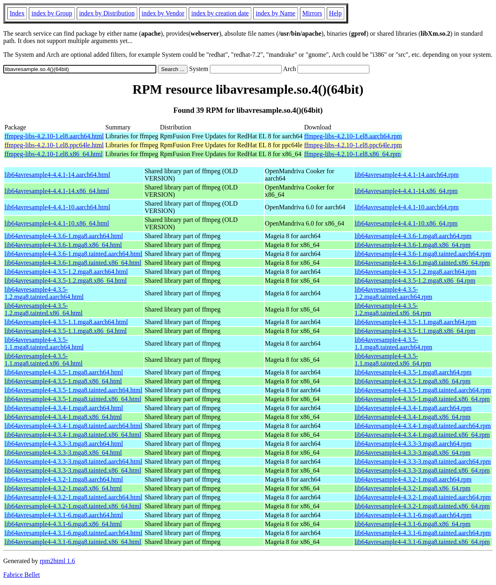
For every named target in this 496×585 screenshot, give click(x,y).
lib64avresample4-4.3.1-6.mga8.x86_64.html (63, 523)
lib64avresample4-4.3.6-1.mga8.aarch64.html (63, 235)
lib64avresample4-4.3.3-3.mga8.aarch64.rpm (412, 443)
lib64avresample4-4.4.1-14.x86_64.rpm (405, 190)
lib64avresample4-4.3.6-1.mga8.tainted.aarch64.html (73, 253)
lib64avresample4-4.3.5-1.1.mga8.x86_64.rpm (414, 330)
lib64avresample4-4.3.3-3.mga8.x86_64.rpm (412, 452)
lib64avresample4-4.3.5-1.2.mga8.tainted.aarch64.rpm (393, 293)
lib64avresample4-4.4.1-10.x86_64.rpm (405, 223)
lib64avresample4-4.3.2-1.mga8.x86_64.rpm (412, 488)
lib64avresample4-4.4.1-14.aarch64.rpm (406, 174)
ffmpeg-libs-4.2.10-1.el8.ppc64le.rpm (353, 145)
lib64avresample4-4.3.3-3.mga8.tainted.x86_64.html (72, 470)
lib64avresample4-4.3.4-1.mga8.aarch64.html (63, 407)
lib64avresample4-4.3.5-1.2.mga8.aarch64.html (66, 271)
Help (335, 13)
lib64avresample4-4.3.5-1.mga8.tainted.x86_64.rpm (422, 399)
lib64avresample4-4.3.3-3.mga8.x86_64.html (63, 452)
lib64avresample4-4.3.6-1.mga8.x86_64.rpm (412, 244)
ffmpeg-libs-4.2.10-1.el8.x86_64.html (53, 154)
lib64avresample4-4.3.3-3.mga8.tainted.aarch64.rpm (422, 461)
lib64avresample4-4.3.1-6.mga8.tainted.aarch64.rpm (422, 532)
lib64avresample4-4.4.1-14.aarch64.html (57, 174)
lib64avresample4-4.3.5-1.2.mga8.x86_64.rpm (414, 280)
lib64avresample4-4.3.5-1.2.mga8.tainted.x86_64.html (43, 309)
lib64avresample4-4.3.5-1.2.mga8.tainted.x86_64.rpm (392, 309)
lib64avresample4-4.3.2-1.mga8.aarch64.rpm (412, 479)
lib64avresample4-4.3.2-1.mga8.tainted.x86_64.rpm (422, 506)
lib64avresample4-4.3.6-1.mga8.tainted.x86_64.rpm (422, 262)
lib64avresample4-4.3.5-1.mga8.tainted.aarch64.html (73, 390)
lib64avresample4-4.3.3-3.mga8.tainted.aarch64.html (73, 461)
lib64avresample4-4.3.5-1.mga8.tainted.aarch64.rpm (422, 390)
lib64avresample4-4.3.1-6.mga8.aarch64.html (63, 515)
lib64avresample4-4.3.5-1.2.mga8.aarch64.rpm (415, 271)
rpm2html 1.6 (57, 560)
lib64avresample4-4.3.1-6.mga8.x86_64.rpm (412, 523)
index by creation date (220, 13)
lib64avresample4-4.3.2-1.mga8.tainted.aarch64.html (73, 497)
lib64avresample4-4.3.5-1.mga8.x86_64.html (63, 381)
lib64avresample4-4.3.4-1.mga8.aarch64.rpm (412, 407)
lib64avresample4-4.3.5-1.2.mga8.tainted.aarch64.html (44, 293)
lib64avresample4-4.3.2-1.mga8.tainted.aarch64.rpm (422, 497)
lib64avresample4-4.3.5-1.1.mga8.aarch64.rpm (415, 321)
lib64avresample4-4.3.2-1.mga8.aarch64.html (63, 479)
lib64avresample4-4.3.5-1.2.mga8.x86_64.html (65, 280)
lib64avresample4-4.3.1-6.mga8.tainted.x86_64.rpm (422, 541)
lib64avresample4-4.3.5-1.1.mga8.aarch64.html (66, 321)
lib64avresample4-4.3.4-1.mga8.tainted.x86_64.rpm (422, 434)
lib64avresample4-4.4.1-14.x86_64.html (56, 190)
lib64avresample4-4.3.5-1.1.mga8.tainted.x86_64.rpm (392, 360)
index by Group (51, 13)
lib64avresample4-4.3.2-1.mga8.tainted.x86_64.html (72, 506)
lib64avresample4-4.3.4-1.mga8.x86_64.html (63, 416)
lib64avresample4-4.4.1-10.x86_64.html (56, 223)
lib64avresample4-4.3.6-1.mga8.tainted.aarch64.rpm (422, 253)
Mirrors (312, 13)
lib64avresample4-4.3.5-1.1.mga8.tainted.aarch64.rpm (393, 343)
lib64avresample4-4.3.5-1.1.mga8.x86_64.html (65, 330)
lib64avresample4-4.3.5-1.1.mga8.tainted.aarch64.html (44, 343)
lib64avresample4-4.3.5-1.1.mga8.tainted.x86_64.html (43, 360)
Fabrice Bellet (21, 574)
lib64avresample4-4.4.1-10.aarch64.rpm (406, 207)
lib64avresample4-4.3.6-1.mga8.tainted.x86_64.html (72, 262)
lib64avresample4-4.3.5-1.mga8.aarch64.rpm (412, 372)
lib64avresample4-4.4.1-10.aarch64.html (57, 207)
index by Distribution (107, 13)
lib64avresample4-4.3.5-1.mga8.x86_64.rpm (412, 381)
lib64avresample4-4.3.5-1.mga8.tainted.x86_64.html (72, 399)
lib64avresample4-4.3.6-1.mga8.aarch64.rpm (412, 235)
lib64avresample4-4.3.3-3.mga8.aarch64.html (63, 443)
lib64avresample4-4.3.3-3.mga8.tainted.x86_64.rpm (422, 470)
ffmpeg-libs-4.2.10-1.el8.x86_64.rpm (352, 154)
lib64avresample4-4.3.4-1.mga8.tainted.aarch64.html (73, 425)
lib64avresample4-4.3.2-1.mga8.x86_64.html (63, 488)
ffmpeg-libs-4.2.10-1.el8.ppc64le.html (54, 145)
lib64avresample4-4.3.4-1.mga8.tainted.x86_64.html (72, 434)
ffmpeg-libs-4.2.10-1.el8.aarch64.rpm (353, 136)
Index (17, 13)
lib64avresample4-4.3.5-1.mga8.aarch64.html (63, 372)
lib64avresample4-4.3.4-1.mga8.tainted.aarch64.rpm (422, 425)
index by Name (275, 13)
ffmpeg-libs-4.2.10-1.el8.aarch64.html (54, 136)
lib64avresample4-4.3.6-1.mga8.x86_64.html (63, 244)
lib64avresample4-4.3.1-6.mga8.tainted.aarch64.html (73, 532)
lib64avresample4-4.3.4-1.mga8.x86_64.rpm (412, 416)
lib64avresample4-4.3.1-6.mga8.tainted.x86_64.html (72, 541)
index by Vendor (163, 13)
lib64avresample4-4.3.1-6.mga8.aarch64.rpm (412, 515)
